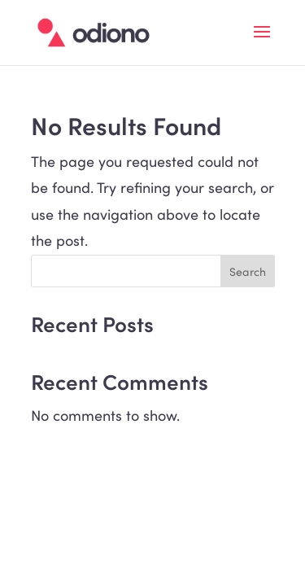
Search (247, 272)
